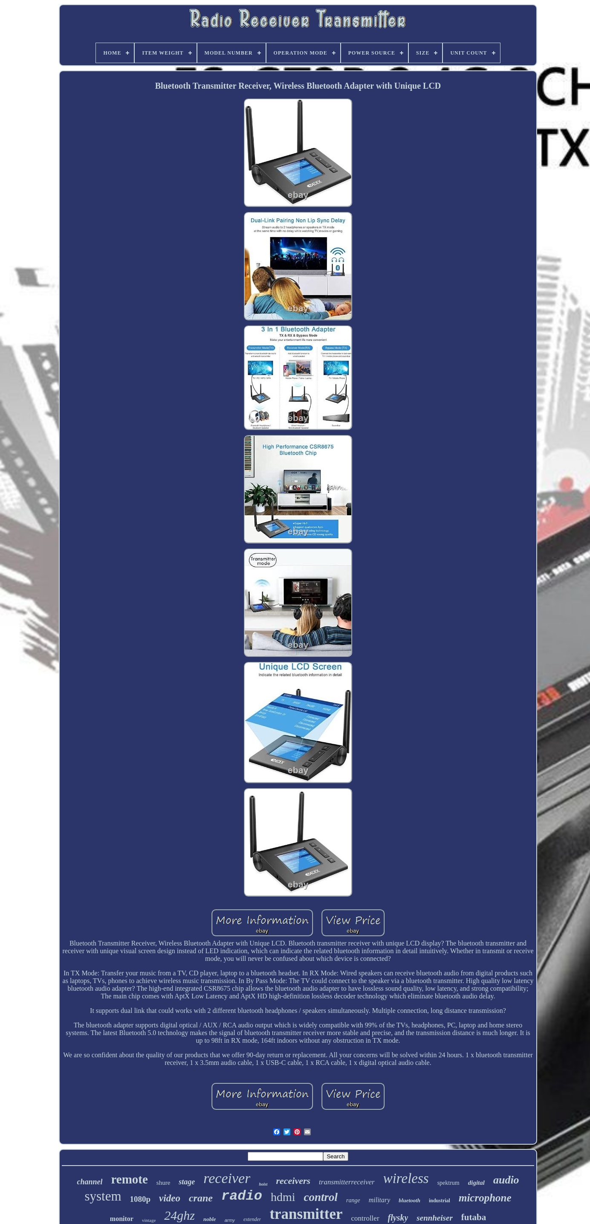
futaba (473, 1217)
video (169, 1198)
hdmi (283, 1197)
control (321, 1197)
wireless (406, 1178)
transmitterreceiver (347, 1182)
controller (365, 1218)
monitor (121, 1218)
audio (506, 1180)
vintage (149, 1220)
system (102, 1196)
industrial (439, 1201)
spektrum (448, 1183)
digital (476, 1182)
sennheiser (434, 1217)
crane (201, 1198)
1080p (140, 1199)
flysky (398, 1217)
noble (209, 1219)
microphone (485, 1198)
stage (187, 1182)
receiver (226, 1178)
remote (129, 1179)
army (230, 1220)
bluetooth (409, 1200)
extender (252, 1219)
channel (89, 1182)
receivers (293, 1180)
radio (241, 1196)
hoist (263, 1184)
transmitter (305, 1214)
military (379, 1200)
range (353, 1200)
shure (163, 1182)
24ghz (179, 1215)
